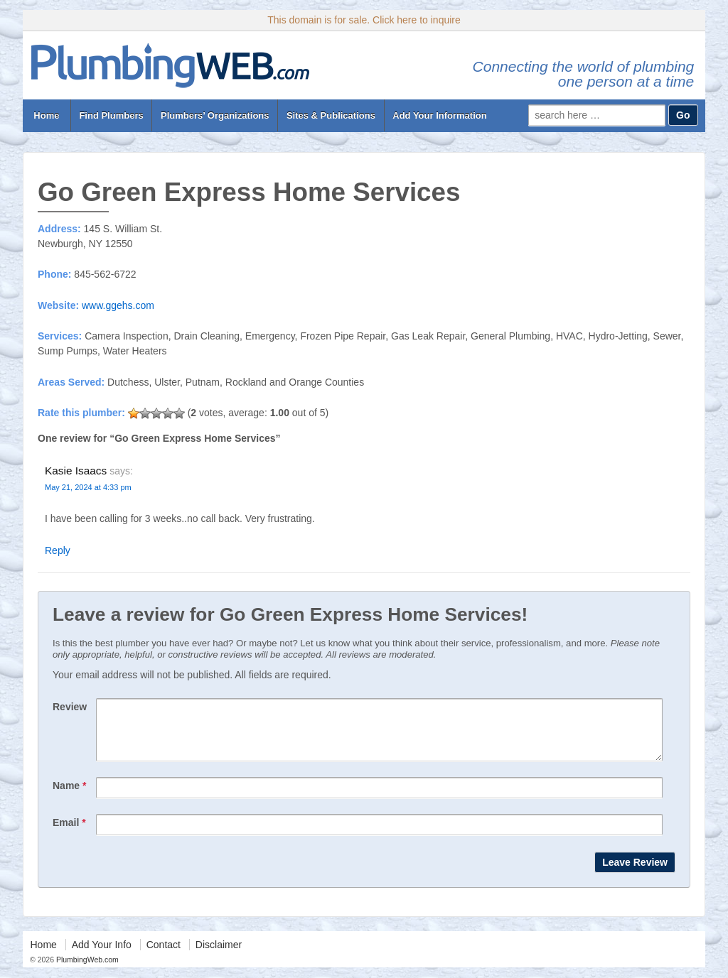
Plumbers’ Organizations (215, 115)
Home (46, 115)
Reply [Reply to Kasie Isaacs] (57, 550)
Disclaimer (219, 955)
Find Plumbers (111, 115)
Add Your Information (439, 115)
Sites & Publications (331, 115)
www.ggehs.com (118, 305)
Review (70, 706)
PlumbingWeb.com (86, 970)
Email (69, 833)
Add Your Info (102, 955)
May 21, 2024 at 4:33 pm (88, 487)
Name (69, 796)
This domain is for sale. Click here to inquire (364, 20)
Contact (163, 955)
